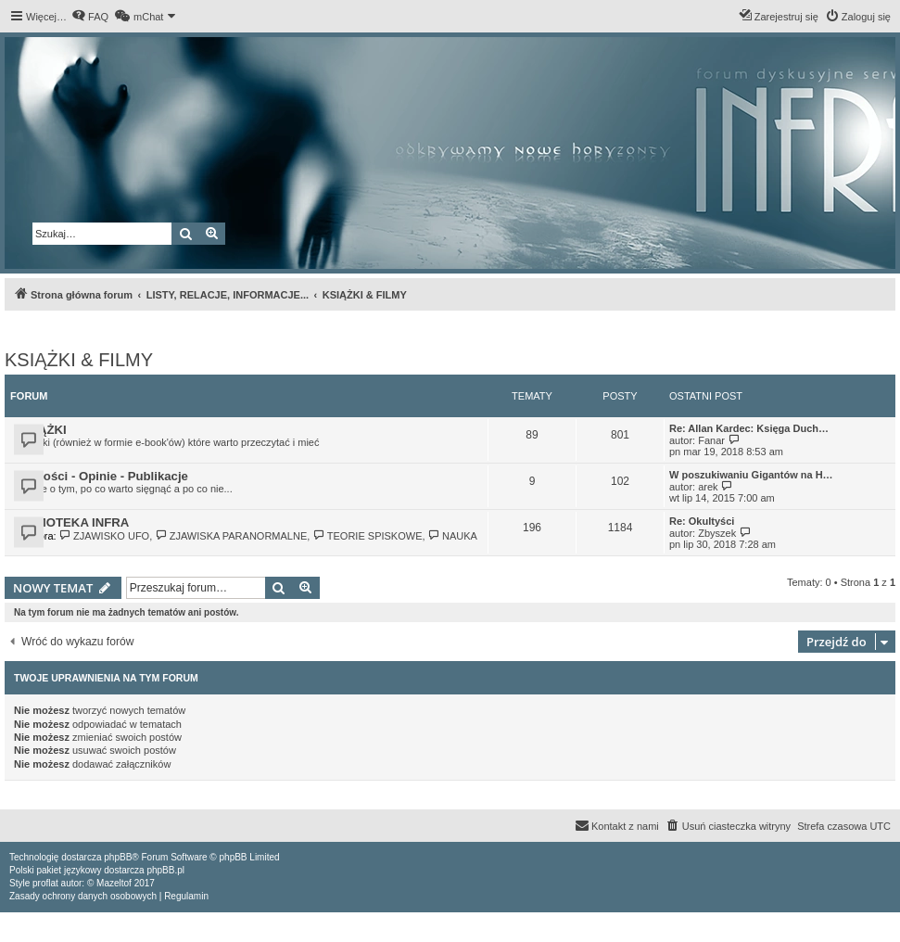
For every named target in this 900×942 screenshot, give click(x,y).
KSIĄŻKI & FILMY (79, 360)
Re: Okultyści (701, 521)
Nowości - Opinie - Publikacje (103, 476)
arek (707, 486)
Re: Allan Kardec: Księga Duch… (749, 428)
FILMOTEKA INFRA (73, 522)
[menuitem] (89, 17)
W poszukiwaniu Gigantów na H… (751, 474)
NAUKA (452, 535)
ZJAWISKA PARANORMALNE (231, 535)
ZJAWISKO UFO (104, 535)
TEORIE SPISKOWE (367, 535)
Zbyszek (717, 533)
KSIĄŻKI (42, 430)
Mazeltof (114, 883)
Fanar (711, 440)
